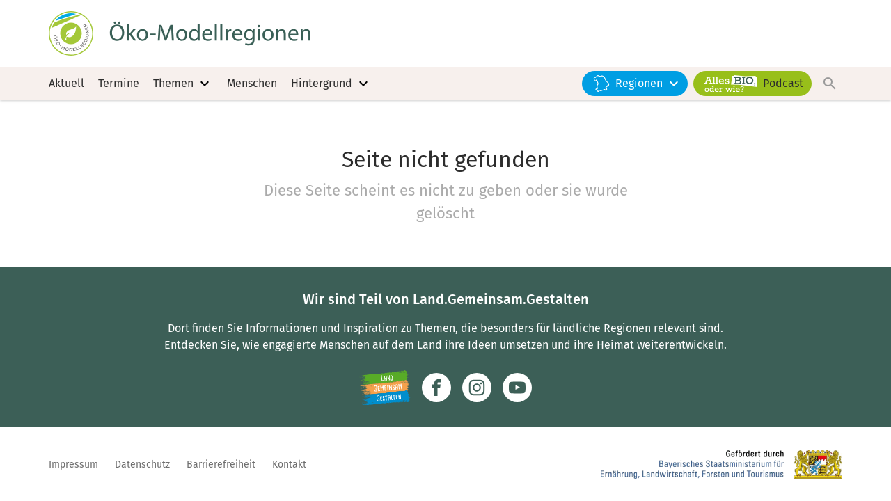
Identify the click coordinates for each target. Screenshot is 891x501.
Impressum (73, 464)
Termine (118, 83)
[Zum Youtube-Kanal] (517, 387)
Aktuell (66, 83)
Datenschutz (142, 464)
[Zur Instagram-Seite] (476, 387)
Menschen (252, 83)
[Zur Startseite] (179, 33)
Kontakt (289, 464)
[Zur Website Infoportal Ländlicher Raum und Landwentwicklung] (384, 387)
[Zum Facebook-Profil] (436, 387)
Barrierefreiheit (221, 464)
